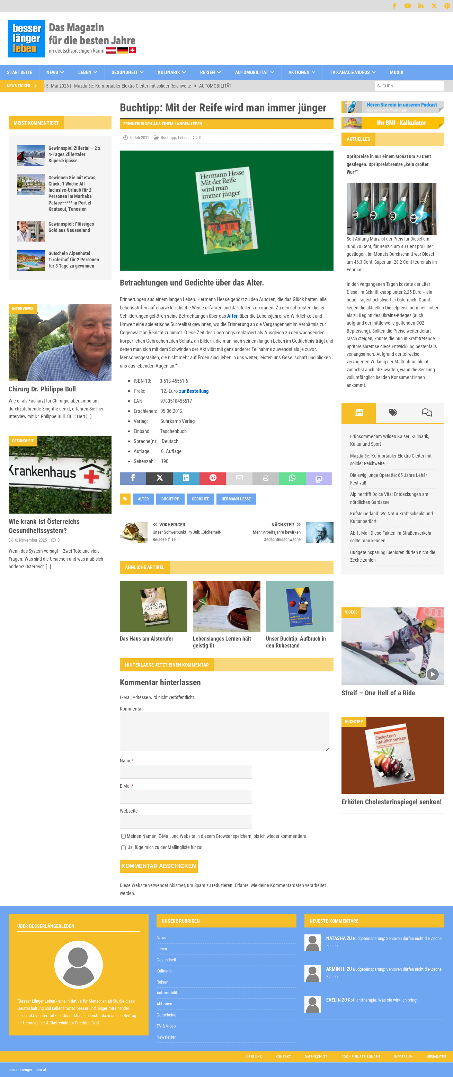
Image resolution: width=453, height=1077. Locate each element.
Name (126, 760)
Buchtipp (168, 137)
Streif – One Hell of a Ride (378, 693)
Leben (84, 72)
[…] (89, 416)
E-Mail (126, 786)
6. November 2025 (31, 540)
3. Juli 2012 (139, 137)
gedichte (200, 499)
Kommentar (131, 709)
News (52, 72)
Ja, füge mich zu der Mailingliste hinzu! (161, 847)
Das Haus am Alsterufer (146, 638)
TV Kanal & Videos (350, 72)
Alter (232, 316)
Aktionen (299, 72)
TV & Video (166, 1026)
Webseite (129, 811)
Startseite (19, 72)
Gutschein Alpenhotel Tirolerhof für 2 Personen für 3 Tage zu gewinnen (73, 260)
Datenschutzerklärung (272, 909)
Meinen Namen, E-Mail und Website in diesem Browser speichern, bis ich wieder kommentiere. (217, 836)
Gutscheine (166, 1014)
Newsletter (166, 1037)
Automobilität (251, 72)
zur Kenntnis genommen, (297, 909)
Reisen (207, 72)
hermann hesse (236, 499)
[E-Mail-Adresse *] (344, 892)
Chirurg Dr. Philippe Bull (42, 389)
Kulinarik (169, 72)
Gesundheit (125, 72)
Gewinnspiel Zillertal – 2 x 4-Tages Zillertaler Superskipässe (74, 154)
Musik (396, 72)
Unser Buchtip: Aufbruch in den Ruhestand (296, 642)
